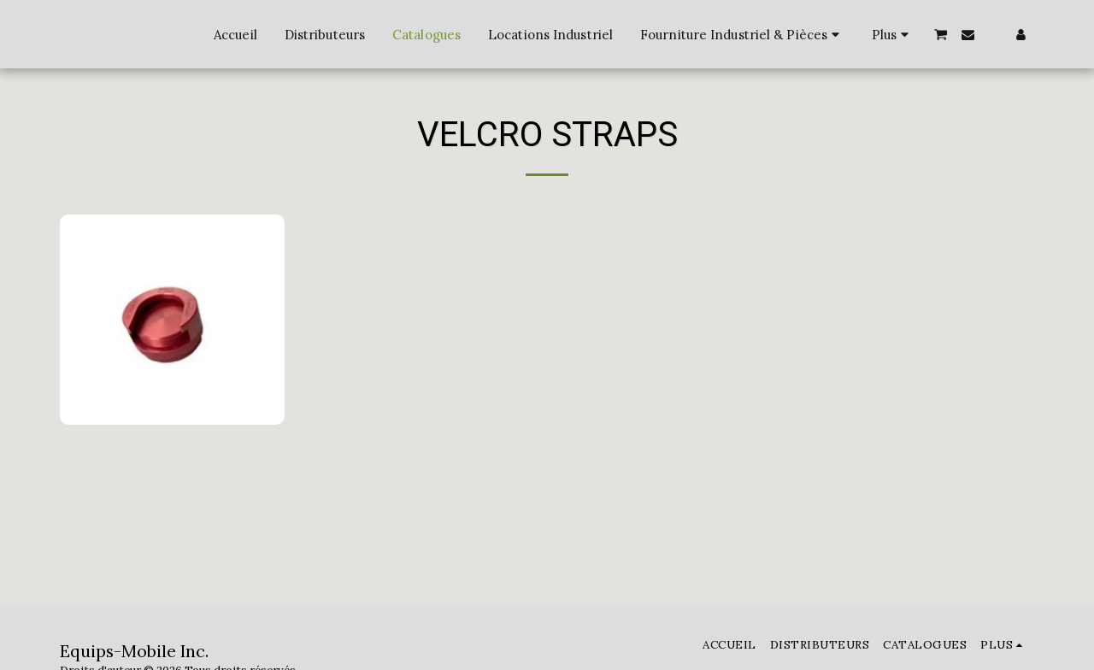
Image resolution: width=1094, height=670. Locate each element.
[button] (941, 34)
